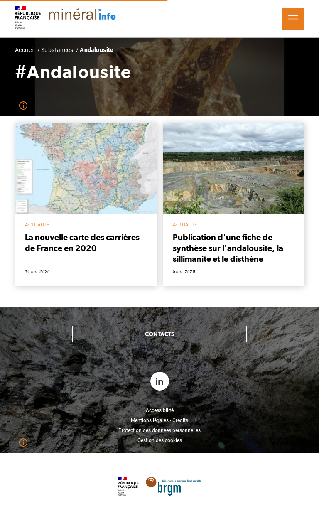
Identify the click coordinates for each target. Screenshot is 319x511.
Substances (57, 50)
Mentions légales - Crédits (159, 420)
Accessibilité (160, 410)
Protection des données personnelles (159, 430)
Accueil (24, 50)
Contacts (159, 334)
